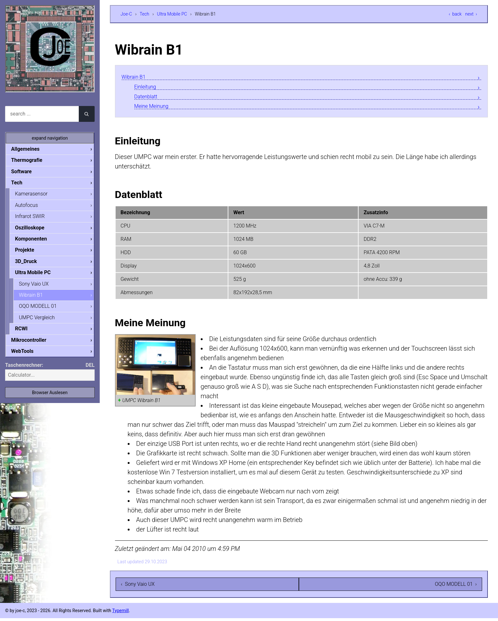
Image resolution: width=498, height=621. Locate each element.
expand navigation (50, 138)
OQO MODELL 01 (43, 310)
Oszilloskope (35, 230)
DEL (90, 371)
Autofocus (31, 207)
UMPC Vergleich (42, 322)
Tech (144, 14)
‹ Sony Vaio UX (138, 587)
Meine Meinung (155, 108)
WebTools (27, 357)
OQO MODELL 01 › (456, 587)
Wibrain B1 (136, 77)
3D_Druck (31, 264)
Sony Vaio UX (39, 288)
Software (26, 172)
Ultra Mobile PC (172, 14)
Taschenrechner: (24, 371)
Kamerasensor (36, 195)
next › (471, 14)
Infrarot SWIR (35, 218)
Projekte (29, 253)
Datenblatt (148, 98)
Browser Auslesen (50, 398)
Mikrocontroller (33, 345)
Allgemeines (30, 149)
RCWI (26, 334)
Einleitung (148, 87)
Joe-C (126, 14)
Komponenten (36, 241)
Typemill (120, 613)
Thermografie (31, 160)
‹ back (455, 14)
